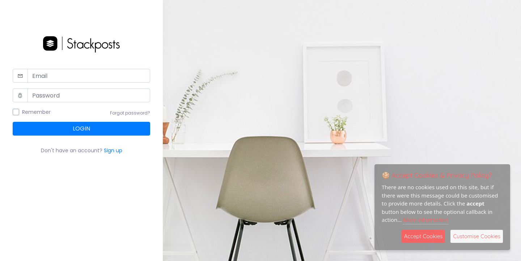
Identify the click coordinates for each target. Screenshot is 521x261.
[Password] (88, 95)
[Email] (88, 76)
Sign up (113, 150)
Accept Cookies (423, 236)
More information (425, 219)
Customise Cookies (476, 236)
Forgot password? (130, 113)
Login (81, 128)
